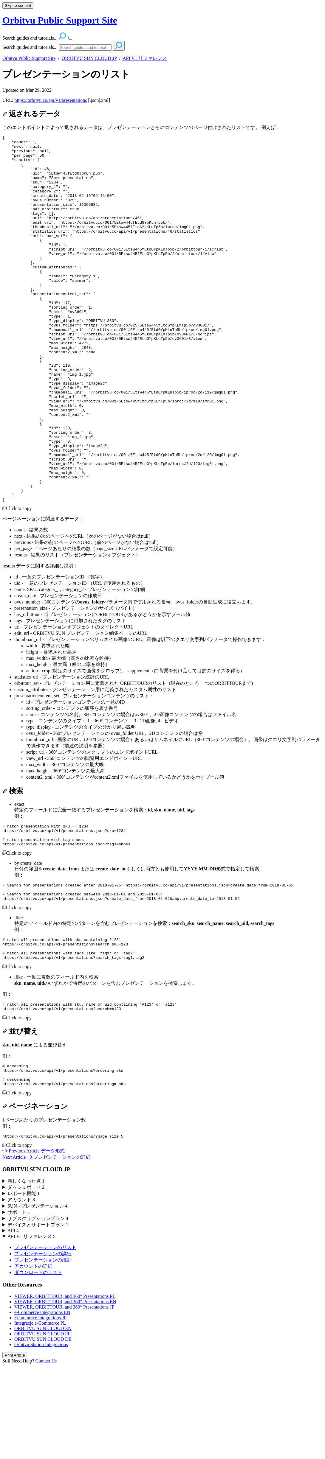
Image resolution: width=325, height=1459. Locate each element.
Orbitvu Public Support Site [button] (59, 20)
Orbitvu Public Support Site (28, 58)
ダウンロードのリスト (38, 1365)
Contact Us (46, 1453)
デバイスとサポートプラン (37, 1317)
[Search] (85, 47)
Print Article (15, 1448)
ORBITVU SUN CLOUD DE (43, 1432)
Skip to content (18, 5)
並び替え (20, 1119)
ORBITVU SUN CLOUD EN (43, 1421)
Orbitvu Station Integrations (41, 1437)
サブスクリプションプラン (37, 1311)
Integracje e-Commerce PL (40, 1415)
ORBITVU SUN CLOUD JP (89, 58)
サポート (18, 1305)
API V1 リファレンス (145, 58)
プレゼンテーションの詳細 (43, 1346)
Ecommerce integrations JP (40, 1410)
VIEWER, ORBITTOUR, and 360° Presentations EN (65, 1394)
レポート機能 (23, 1286)
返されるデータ (31, 114)
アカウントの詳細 (33, 1359)
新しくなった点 (25, 1273)
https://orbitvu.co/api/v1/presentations (50, 100)
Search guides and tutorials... (30, 47)
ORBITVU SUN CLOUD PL (42, 1426)
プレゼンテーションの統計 (43, 1352)
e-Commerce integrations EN (42, 1405)
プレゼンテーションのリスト (66, 74)
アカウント (21, 1292)
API (13, 1323)
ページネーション (35, 1198)
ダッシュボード (25, 1280)
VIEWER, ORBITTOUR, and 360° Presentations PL (64, 1389)
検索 (12, 864)
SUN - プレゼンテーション (37, 1298)
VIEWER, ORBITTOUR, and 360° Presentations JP (64, 1399)
